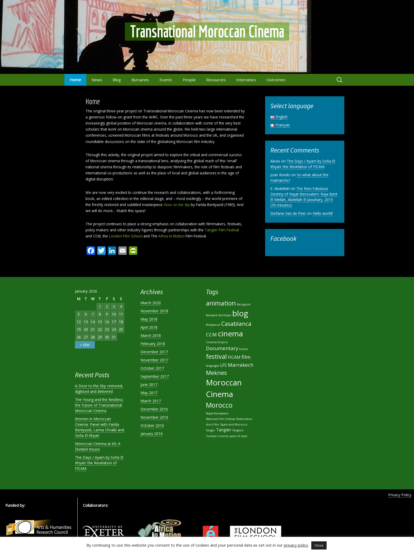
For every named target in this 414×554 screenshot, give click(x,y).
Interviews (246, 79)
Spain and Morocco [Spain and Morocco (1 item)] (233, 424)
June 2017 (148, 384)
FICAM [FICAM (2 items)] (234, 357)
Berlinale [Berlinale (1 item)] (225, 315)
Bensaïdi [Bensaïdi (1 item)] (212, 315)
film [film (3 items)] (246, 357)
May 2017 (148, 392)
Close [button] (318, 545)
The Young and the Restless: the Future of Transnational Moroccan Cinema (99, 405)
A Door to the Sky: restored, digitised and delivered (99, 388)
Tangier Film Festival (222, 229)
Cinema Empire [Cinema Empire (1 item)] (217, 342)
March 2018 (150, 335)
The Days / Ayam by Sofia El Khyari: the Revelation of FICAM (302, 164)
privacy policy (296, 545)
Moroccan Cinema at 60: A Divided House (97, 446)
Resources (216, 79)
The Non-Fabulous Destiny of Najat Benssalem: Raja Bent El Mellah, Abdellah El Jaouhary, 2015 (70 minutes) (303, 197)
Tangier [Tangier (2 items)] (223, 430)
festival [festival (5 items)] (216, 356)
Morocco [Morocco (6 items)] (219, 404)
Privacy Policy (399, 494)
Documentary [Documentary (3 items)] (222, 348)
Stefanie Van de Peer (288, 213)
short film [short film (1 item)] (212, 424)
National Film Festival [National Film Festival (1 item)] (220, 419)
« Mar (85, 344)
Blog (117, 79)
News (97, 79)
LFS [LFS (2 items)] (223, 365)
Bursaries (140, 79)
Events (165, 79)
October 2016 (152, 425)
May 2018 (148, 319)
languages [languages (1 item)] (212, 365)
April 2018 (148, 327)
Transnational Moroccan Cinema (207, 31)
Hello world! (323, 213)
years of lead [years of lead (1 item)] (238, 436)
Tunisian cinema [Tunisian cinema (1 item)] (217, 436)
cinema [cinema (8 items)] (230, 333)
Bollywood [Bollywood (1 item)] (213, 325)
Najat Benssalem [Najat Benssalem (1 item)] (217, 413)
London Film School (125, 235)
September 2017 (154, 376)
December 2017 (154, 351)
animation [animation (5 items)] (221, 303)
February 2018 (152, 343)
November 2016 (154, 417)
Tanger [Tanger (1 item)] (210, 430)
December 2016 (154, 409)
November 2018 (154, 310)
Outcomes (275, 79)
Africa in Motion (171, 235)
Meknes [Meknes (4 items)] (216, 372)
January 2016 (151, 433)
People (189, 79)
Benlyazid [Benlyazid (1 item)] (243, 304)
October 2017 (152, 368)
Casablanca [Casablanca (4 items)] (236, 323)
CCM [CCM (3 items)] (211, 334)
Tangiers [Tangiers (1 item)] (237, 430)
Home (75, 79)
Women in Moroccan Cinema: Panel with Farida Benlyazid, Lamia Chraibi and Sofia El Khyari (99, 427)
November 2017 (154, 359)
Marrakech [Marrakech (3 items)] (240, 364)
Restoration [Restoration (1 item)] (244, 419)
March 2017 (150, 400)
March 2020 (150, 302)
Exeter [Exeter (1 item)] (243, 349)
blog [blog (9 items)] (240, 313)
